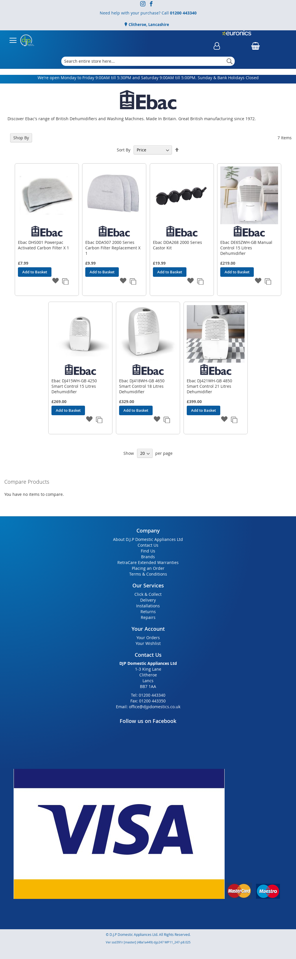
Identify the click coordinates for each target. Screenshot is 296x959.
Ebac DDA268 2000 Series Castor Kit (177, 245)
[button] (55, 281)
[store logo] (27, 40)
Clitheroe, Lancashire (148, 24)
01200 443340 (183, 13)
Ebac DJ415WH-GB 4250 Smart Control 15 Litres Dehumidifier (74, 386)
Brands (148, 556)
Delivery (148, 600)
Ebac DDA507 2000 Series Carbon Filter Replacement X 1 (112, 248)
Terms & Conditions (148, 574)
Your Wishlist (148, 643)
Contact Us (148, 545)
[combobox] (148, 61)
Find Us (148, 551)
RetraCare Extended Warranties (148, 562)
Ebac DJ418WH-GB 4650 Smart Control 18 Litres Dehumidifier (141, 386)
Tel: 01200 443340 (148, 695)
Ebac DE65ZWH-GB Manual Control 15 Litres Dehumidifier (246, 248)
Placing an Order (148, 568)
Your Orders (148, 637)
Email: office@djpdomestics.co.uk (148, 706)
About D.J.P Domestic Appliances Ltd (148, 539)
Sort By (123, 150)
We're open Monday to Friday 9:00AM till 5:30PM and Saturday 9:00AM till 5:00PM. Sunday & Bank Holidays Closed (148, 77)
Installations (148, 606)
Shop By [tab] (21, 137)
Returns (148, 611)
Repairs (148, 617)
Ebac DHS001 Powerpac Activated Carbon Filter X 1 (43, 245)
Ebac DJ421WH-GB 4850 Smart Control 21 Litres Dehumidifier (209, 386)
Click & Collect (148, 594)
